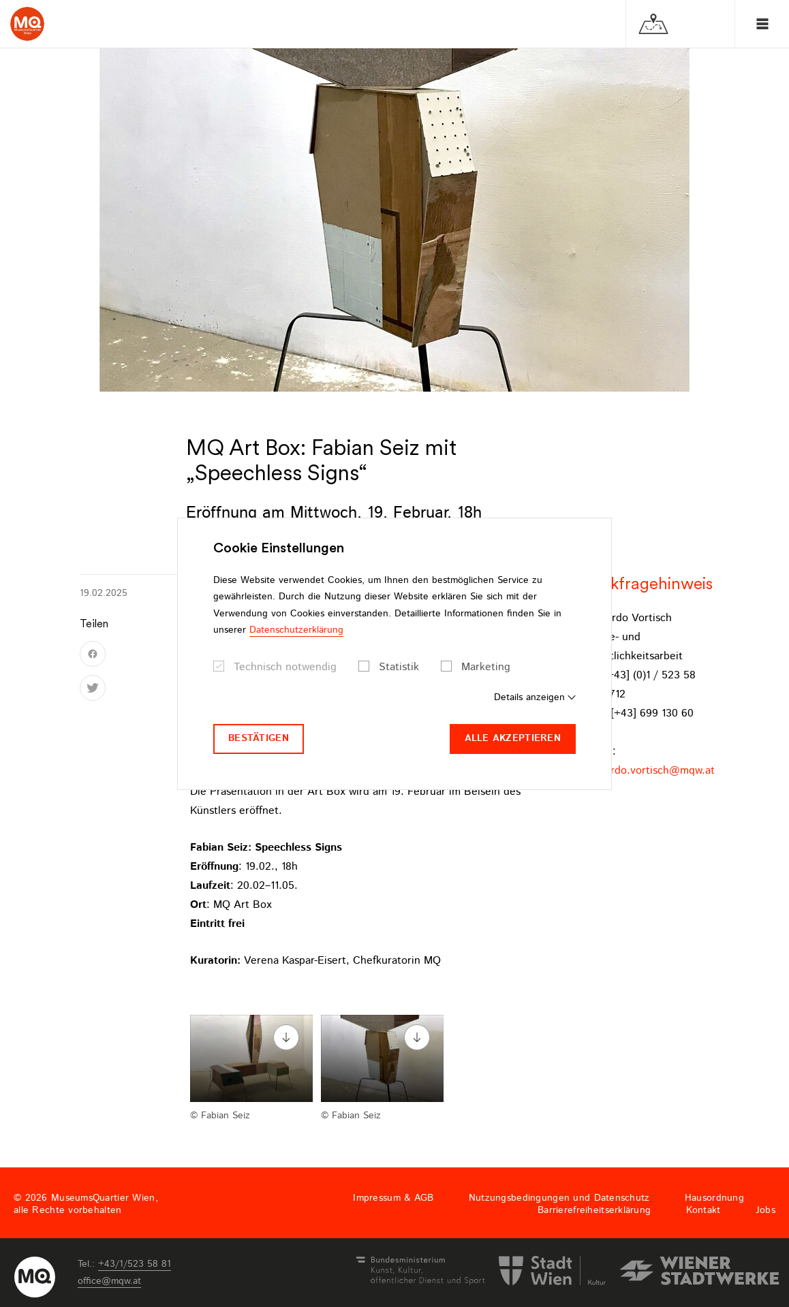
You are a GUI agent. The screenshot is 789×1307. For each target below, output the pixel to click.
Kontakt (703, 1210)
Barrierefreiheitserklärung (594, 1210)
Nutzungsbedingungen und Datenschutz (559, 1198)
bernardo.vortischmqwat (649, 770)
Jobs (765, 1210)
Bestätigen (258, 738)
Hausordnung (714, 1198)
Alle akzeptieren (513, 738)
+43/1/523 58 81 (134, 1264)
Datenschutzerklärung (296, 630)
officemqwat (109, 1281)
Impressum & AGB (393, 1198)
